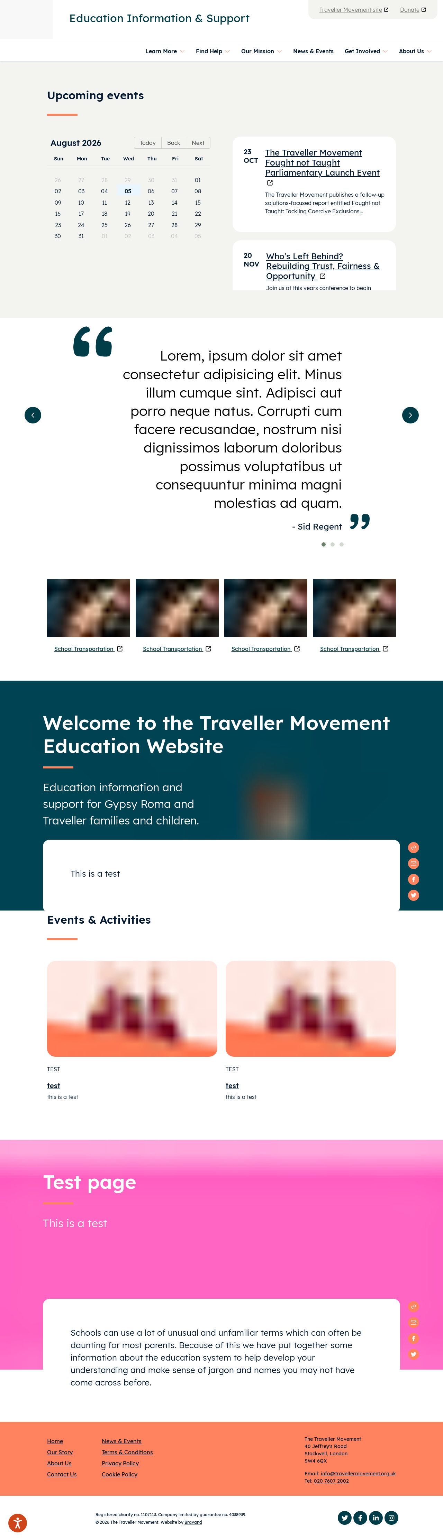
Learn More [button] (161, 51)
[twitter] (413, 895)
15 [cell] (198, 202)
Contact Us (62, 1474)
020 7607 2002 (331, 1481)
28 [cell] (104, 180)
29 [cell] (128, 180)
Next (198, 142)
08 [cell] (198, 191)
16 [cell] (58, 213)
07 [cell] (174, 191)
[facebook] (413, 879)
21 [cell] (174, 213)
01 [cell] (198, 180)
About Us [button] (411, 51)
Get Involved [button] (362, 51)
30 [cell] (151, 180)
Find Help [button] (209, 51)
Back (173, 142)
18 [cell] (104, 213)
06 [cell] (151, 191)
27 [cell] (81, 180)
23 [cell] (58, 225)
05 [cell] (128, 191)
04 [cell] (104, 191)
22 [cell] (198, 213)
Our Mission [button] (257, 51)
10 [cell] (81, 202)
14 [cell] (175, 202)
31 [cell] (174, 180)
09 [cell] (58, 202)
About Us (59, 1463)
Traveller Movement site (354, 9)
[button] (33, 415)
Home (55, 1441)
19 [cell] (127, 213)
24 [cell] (81, 225)
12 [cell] (127, 202)
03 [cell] (81, 191)
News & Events (313, 51)
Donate (413, 9)
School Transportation (88, 648)
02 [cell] (58, 191)
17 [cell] (81, 213)
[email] (413, 863)
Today (148, 142)
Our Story (60, 1452)
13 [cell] (151, 202)
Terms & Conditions (127, 1452)
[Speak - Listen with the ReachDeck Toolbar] (17, 1523)
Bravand (193, 1522)
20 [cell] (151, 213)
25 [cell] (104, 225)
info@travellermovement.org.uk (358, 1474)
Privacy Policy (120, 1463)
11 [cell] (104, 202)
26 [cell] (58, 180)
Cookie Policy (119, 1474)
